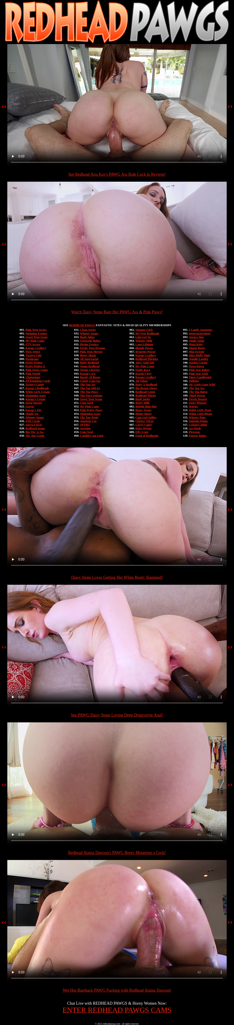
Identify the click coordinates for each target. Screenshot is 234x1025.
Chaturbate (32, 377)
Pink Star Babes (199, 370)
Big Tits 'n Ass (34, 432)
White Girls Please (200, 413)
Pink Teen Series (35, 329)
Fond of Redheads (147, 435)
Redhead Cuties (146, 391)
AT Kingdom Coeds (37, 381)
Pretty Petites (33, 362)
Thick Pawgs (197, 395)
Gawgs (29, 406)
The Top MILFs (90, 388)
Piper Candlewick (200, 377)
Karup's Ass (88, 373)
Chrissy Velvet (145, 421)
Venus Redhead (90, 366)
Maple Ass (31, 413)
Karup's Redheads (37, 388)
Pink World (32, 373)
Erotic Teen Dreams (92, 348)
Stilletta (194, 381)
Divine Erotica (89, 344)
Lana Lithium (144, 344)
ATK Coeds (32, 421)
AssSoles (85, 428)
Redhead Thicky (146, 395)
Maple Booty (197, 348)
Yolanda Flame (198, 421)
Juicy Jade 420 (145, 362)
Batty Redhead (89, 362)
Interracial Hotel (199, 333)
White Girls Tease (200, 410)
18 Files (85, 424)
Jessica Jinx (196, 337)
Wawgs (193, 406)
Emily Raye (143, 370)
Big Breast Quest (146, 388)
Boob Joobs (143, 399)
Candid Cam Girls (92, 435)
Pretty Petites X (35, 366)
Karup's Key (144, 373)
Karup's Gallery (35, 348)
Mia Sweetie (197, 351)
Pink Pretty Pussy (91, 410)
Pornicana (31, 359)
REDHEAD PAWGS (82, 325)
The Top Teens (89, 417)
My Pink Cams (34, 340)
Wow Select (32, 351)
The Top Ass (88, 384)
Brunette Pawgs (146, 351)
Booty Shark (88, 355)
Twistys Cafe (33, 355)
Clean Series (88, 329)
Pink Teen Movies (91, 351)
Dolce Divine (144, 428)
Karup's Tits (33, 410)
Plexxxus (194, 432)
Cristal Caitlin (198, 424)
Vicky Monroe (198, 402)
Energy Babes (198, 435)
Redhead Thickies (147, 359)
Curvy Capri (144, 424)
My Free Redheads (147, 333)
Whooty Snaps (34, 417)
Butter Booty (144, 413)
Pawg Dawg (196, 366)
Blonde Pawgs (144, 348)
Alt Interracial (89, 359)
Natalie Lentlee (198, 359)
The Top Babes (198, 391)
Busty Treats (144, 410)
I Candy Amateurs (201, 329)
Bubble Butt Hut (146, 406)
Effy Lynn (142, 432)
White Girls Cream (37, 391)
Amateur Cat (88, 421)
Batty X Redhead (146, 384)
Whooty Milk (143, 340)
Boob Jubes (87, 337)
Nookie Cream (198, 362)
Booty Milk (143, 402)
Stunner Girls (144, 329)
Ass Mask (195, 428)
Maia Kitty (196, 344)
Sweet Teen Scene (36, 337)
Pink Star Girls (198, 373)
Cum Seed (86, 402)
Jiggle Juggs (197, 340)
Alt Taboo (141, 381)
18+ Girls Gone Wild (202, 384)
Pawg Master (33, 402)
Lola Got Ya (143, 337)
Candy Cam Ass (90, 381)
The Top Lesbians (91, 395)
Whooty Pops (197, 417)
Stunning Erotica (36, 333)
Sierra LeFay (33, 424)
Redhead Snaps (35, 428)
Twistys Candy (34, 384)
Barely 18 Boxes (90, 377)
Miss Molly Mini (199, 355)
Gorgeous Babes (90, 340)
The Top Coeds (34, 435)
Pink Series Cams (36, 370)
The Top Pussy (89, 391)
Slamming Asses (35, 395)
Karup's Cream (35, 399)
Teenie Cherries (90, 370)
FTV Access (32, 344)
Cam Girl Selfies (146, 417)
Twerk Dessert (198, 399)
